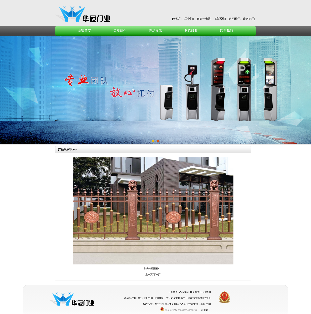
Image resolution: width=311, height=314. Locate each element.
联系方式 (194, 292)
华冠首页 (84, 30)
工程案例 (206, 292)
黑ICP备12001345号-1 (176, 304)
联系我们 (226, 30)
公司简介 (120, 30)
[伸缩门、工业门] (183, 18)
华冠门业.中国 (145, 298)
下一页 (157, 274)
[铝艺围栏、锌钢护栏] (241, 18)
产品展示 (155, 30)
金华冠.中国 (130, 298)
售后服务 (191, 30)
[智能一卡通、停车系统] (211, 18)
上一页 (149, 274)
